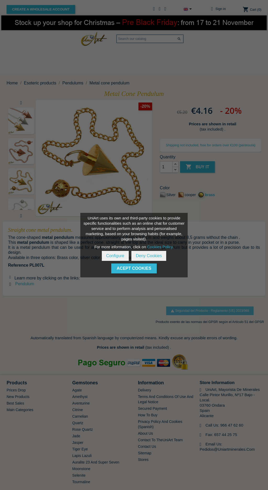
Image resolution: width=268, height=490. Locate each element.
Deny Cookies (149, 256)
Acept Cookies (134, 268)
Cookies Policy (159, 247)
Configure (115, 256)
